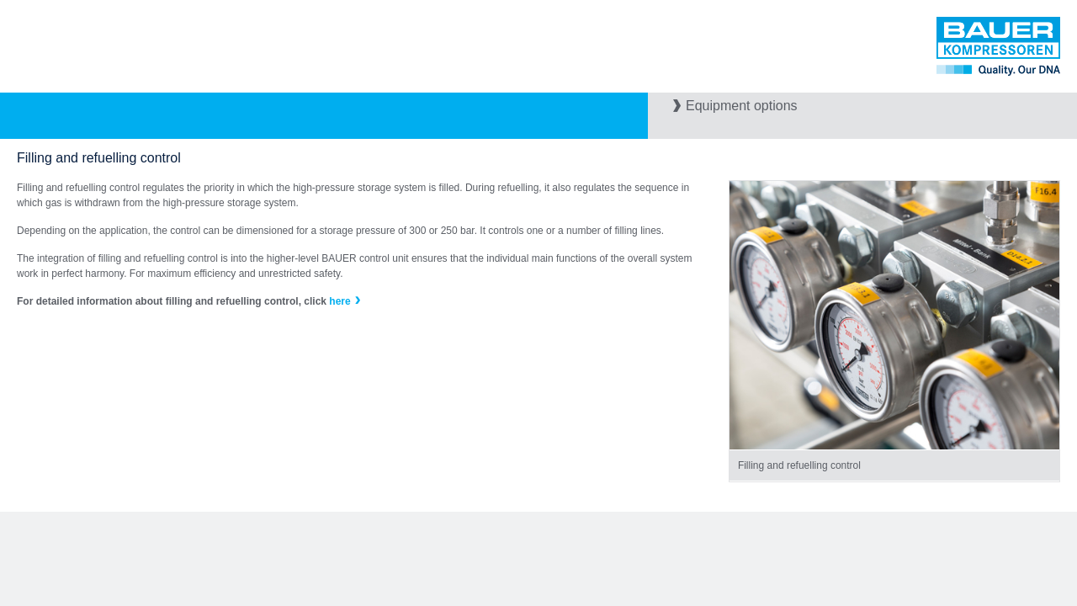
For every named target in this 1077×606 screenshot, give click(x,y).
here (339, 301)
